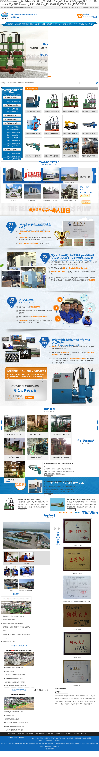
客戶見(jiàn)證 (85, 441)
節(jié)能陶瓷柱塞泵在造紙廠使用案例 (13, 616)
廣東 (43, 743)
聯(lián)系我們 (86, 7)
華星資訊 (16, 594)
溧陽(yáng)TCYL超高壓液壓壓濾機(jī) (15, 156)
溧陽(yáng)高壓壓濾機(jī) (14, 149)
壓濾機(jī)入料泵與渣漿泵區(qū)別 (14, 726)
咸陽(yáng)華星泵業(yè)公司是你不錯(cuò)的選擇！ (81, 499)
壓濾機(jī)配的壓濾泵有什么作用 (14, 712)
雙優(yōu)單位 (77, 685)
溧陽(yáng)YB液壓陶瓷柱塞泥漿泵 (15, 129)
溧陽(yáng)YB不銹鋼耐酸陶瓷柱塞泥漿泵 (90, 111)
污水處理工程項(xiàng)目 (14, 457)
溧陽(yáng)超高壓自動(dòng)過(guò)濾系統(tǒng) (71, 156)
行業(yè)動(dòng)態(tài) (19, 645)
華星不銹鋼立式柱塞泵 (9, 641)
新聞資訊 (81, 24)
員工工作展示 (26, 577)
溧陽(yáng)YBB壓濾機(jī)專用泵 (15, 132)
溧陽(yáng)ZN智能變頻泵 (14, 101)
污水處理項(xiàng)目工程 (14, 434)
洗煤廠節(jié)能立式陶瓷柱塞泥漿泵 (15, 675)
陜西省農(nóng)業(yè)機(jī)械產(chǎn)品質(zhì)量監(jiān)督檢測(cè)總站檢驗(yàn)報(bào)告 (77, 601)
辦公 (11, 563)
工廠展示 (11, 590)
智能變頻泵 (18, 24)
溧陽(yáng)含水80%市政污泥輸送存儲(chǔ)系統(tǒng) (90, 156)
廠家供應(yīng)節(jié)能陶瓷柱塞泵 (15, 682)
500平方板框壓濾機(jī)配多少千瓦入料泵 (16, 722)
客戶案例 (65, 24)
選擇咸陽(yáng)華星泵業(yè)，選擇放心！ (30, 499)
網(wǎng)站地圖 (18, 743)
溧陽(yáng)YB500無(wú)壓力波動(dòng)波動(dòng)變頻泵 (15, 146)
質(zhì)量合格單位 (77, 545)
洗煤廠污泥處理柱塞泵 (9, 619)
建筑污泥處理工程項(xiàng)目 (61, 457)
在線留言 (66, 7)
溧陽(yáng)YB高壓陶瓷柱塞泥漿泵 (15, 135)
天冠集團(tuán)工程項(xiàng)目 (61, 434)
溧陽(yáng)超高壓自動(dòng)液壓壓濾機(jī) (15, 153)
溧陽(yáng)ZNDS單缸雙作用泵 (15, 111)
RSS (24, 743)
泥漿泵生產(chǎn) (10, 671)
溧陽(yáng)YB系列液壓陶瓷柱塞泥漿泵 (14, 123)
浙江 (37, 743)
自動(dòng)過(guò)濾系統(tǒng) (33, 24)
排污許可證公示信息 (49, 749)
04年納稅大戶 (77, 657)
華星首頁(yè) (9, 24)
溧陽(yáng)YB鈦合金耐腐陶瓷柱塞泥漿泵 (15, 143)
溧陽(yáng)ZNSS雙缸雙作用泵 (15, 109)
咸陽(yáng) (50, 743)
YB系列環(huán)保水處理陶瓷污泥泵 (15, 685)
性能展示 (49, 24)
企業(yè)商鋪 (95, 7)
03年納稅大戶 (77, 629)
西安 (46, 743)
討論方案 (26, 563)
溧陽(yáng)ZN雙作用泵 (14, 105)
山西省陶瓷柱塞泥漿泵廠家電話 (14, 730)
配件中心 (57, 24)
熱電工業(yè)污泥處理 (36, 457)
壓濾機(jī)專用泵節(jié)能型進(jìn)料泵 (13, 623)
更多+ (95, 88)
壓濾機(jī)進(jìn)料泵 (81, 743)
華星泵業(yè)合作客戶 (49, 161)
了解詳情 (49, 476)
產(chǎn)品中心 (41, 24)
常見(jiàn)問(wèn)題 (75, 7)
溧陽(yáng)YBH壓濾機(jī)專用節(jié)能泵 (15, 127)
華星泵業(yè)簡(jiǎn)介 (60, 690)
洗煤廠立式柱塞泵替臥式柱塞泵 (14, 667)
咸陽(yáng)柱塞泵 (90, 743)
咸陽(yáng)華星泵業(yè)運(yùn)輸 (26, 590)
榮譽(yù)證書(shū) (58, 538)
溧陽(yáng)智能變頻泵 (14, 97)
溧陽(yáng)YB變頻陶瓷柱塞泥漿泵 (15, 138)
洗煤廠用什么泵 (9, 715)
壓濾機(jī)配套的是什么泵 (12, 719)
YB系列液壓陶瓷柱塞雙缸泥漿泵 (14, 678)
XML (27, 743)
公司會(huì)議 (11, 577)
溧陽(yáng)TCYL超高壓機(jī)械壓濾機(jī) (15, 159)
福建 (40, 743)
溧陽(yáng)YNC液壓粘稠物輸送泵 (14, 115)
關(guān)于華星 (73, 24)
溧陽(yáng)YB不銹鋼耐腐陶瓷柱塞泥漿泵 (15, 140)
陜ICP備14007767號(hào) (7, 743)
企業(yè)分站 (32, 743)
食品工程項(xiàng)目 (35, 434)
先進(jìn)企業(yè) (77, 573)
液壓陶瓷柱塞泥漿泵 (29, 83)
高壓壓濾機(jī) (26, 24)
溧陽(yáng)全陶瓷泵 (13, 119)
